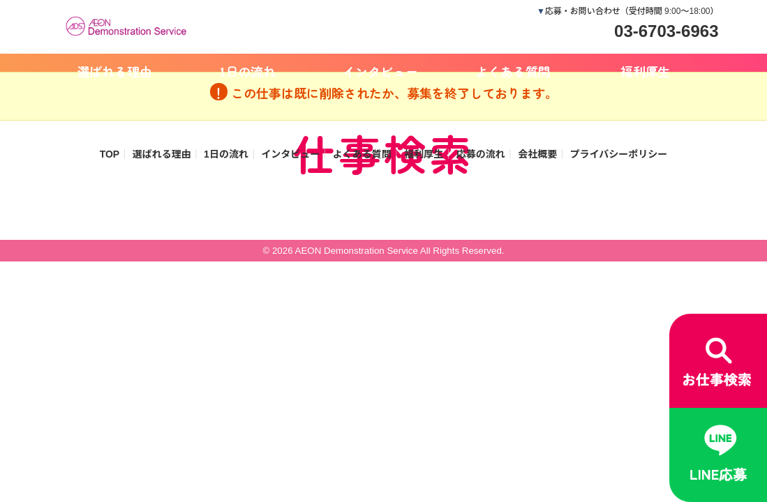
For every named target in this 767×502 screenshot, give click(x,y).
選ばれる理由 (115, 71)
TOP (110, 154)
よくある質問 (513, 71)
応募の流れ (480, 154)
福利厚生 (645, 71)
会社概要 (537, 154)
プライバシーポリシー (619, 154)
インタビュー (380, 71)
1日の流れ (247, 71)
